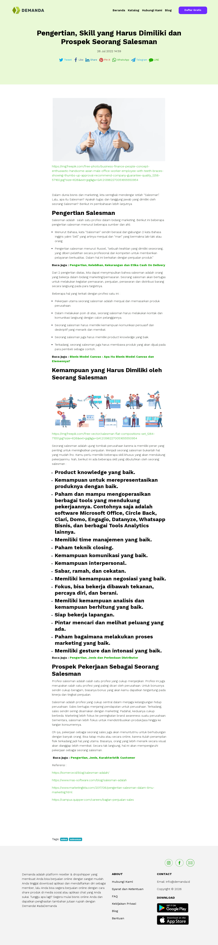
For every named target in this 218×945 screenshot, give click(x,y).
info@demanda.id (178, 881)
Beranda (119, 10)
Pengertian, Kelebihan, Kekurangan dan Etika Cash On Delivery (117, 265)
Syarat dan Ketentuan (127, 889)
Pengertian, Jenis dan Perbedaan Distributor (104, 657)
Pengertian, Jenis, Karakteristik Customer (103, 757)
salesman (75, 839)
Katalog (133, 10)
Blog (168, 10)
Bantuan (118, 918)
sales (64, 839)
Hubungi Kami (152, 10)
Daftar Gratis (192, 9)
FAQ (115, 896)
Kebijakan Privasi (124, 903)
